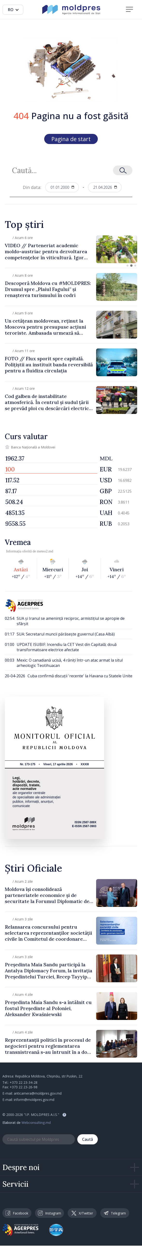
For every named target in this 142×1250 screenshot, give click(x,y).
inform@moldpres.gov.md (34, 1099)
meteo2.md (45, 551)
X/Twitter (82, 1213)
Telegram (115, 1213)
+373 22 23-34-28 (23, 1082)
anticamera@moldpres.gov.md (38, 1093)
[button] (127, 266)
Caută (87, 1139)
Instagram (49, 1213)
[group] (71, 249)
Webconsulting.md (36, 1122)
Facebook (17, 1213)
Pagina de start (71, 139)
